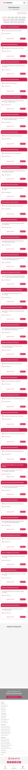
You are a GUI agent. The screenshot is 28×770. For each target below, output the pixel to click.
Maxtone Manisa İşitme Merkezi (10, 447)
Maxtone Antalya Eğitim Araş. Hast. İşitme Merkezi (12, 465)
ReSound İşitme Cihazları (5, 742)
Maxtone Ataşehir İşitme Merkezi (10, 114)
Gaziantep (12, 19)
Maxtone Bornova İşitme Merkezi (10, 202)
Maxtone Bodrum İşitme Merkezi (10, 184)
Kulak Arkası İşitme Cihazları (6, 727)
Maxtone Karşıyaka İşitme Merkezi (10, 395)
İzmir (8, 19)
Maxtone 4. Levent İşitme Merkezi (10, 27)
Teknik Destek (3, 717)
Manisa (15, 22)
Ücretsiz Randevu (4, 714)
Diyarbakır (24, 17)
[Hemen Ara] (5, 766)
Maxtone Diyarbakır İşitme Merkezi (11, 237)
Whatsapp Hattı (14, 768)
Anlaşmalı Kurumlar (4, 705)
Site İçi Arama (3, 711)
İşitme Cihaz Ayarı (4, 720)
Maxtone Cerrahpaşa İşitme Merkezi (11, 272)
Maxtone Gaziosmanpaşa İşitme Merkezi (12, 307)
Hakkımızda (3, 703)
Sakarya (22, 22)
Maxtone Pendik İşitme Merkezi (10, 500)
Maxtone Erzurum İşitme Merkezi (10, 254)
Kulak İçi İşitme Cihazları (5, 726)
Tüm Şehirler (4, 17)
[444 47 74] (9, 758)
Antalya (16, 17)
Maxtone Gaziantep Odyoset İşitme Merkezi (13, 482)
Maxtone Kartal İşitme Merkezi (9, 377)
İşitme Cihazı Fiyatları (4, 722)
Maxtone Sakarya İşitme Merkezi (10, 517)
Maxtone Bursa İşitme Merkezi (9, 219)
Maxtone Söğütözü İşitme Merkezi (10, 552)
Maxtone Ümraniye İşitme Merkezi (10, 605)
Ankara (12, 17)
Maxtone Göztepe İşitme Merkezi (10, 342)
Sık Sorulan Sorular (4, 706)
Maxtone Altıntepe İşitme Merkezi (10, 62)
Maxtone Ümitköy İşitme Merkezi (10, 587)
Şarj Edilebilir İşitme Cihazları (6, 732)
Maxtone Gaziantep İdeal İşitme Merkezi (12, 289)
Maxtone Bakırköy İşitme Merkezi (10, 149)
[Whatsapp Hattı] (14, 766)
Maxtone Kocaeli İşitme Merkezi (10, 412)
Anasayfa (10, 9)
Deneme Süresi (3, 716)
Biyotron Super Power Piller (5, 743)
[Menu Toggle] (24, 3)
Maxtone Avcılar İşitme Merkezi (10, 132)
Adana (9, 17)
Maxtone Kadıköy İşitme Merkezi (10, 360)
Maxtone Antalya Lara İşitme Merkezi (11, 97)
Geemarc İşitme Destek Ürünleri (6, 745)
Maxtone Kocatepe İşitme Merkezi (10, 430)
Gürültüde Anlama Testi (5, 719)
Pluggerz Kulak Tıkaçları (5, 746)
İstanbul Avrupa (6, 22)
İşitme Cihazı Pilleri (4, 735)
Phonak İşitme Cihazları (5, 740)
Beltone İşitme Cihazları (5, 739)
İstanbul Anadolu (22, 19)
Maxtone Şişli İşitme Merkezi (9, 570)
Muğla (19, 22)
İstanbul (16, 19)
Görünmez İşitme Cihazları (5, 730)
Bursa (20, 17)
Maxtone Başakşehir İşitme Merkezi (11, 167)
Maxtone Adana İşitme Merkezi (10, 44)
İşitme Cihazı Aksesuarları (5, 733)
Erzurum (4, 19)
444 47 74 (15, 758)
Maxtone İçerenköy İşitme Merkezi (10, 325)
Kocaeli (11, 22)
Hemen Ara (5, 768)
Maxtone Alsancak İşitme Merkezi (10, 79)
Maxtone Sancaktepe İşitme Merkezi (11, 535)
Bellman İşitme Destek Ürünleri (6, 748)
